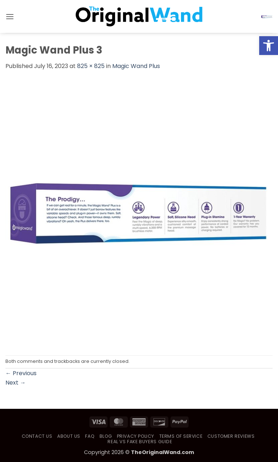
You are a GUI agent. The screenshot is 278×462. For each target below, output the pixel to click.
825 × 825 (91, 66)
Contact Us (37, 436)
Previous (21, 373)
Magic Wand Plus (136, 66)
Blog (106, 436)
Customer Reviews (231, 436)
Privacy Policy (136, 436)
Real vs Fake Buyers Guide (140, 441)
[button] (9, 16)
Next (15, 382)
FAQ (89, 436)
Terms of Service (181, 436)
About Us (68, 436)
